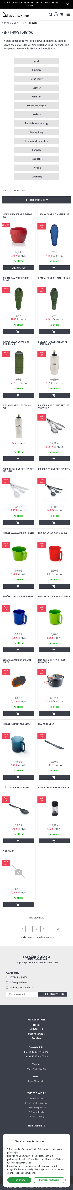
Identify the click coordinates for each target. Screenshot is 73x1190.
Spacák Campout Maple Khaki (54, 278)
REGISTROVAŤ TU (53, 994)
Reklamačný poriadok (36, 1107)
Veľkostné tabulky (36, 1112)
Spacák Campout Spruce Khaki (16, 279)
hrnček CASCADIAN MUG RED (52, 533)
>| (58, 929)
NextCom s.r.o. (61, 1187)
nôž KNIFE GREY (46, 724)
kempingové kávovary (15, 48)
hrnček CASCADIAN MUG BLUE (18, 596)
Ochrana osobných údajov (36, 1103)
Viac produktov (36, 917)
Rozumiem (19, 1180)
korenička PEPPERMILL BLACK (53, 787)
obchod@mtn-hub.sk (36, 1081)
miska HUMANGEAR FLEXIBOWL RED (18, 215)
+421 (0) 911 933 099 (36, 1068)
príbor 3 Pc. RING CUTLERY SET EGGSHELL (18, 470)
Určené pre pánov (18, 977)
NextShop (29, 1187)
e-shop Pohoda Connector (44, 1187)
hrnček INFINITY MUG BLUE (16, 724)
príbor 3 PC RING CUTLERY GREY (54, 469)
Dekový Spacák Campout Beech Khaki (16, 343)
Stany (24, 44)
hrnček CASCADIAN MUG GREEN (54, 596)
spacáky (32, 44)
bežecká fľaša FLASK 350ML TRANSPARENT (52, 343)
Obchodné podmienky (37, 1098)
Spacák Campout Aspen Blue (53, 214)
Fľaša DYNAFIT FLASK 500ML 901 (17, 406)
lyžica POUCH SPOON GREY (16, 787)
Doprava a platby (36, 1116)
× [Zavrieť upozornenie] (67, 4)
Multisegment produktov (22, 987)
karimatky (42, 44)
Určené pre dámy (18, 982)
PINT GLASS (8, 851)
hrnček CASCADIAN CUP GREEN (18, 533)
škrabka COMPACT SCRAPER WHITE (17, 661)
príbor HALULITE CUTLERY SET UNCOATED (53, 406)
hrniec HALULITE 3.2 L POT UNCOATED (51, 661)
